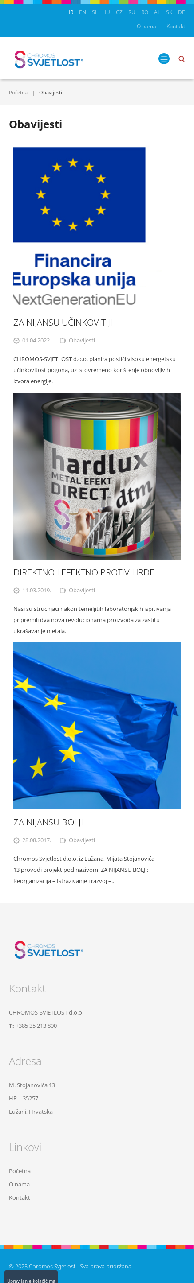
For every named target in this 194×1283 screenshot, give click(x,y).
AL (157, 12)
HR (69, 12)
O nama (146, 26)
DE (181, 12)
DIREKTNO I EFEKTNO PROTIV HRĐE (83, 572)
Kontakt (175, 26)
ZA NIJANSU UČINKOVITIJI (62, 322)
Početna (18, 92)
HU (106, 12)
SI (94, 12)
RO (144, 12)
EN (82, 12)
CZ (119, 12)
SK (169, 12)
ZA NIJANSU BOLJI (48, 822)
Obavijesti (82, 340)
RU (131, 12)
